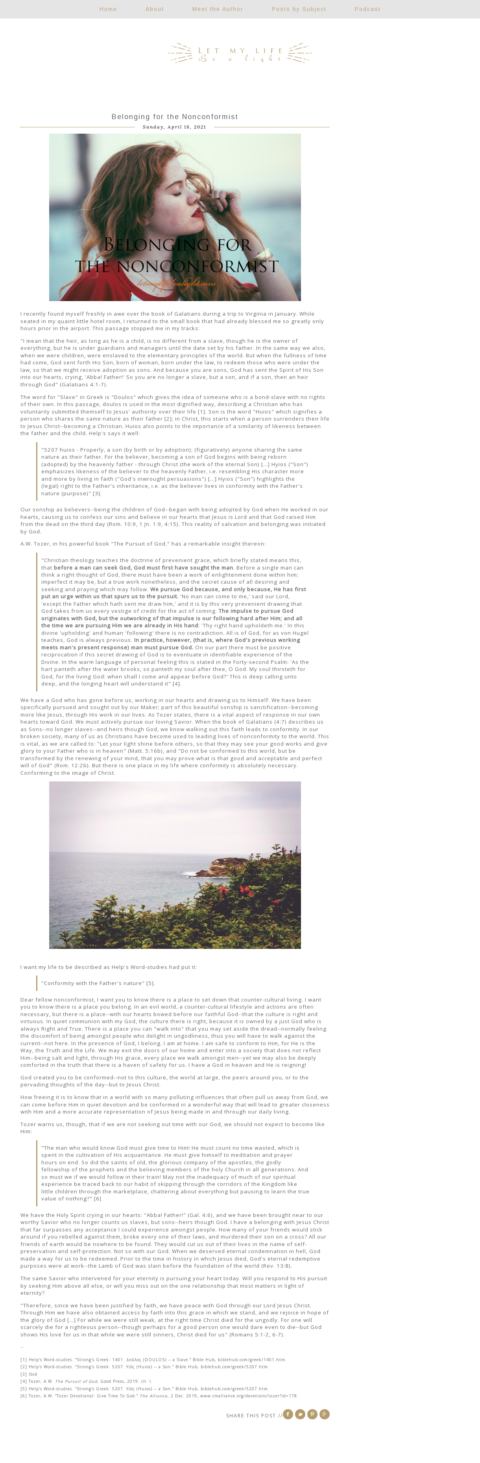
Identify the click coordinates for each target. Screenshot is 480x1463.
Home (108, 9)
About (155, 9)
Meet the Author (218, 9)
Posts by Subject (299, 9)
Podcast (368, 9)
